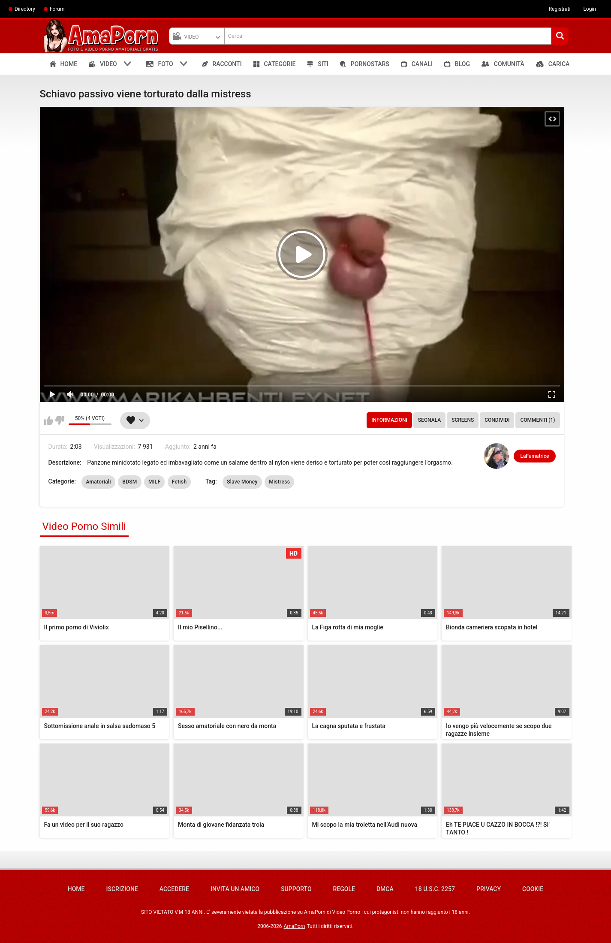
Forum (57, 9)
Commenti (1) (537, 420)
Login (589, 9)
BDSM (129, 482)
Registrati (560, 9)
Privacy (488, 889)
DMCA (385, 889)
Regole (344, 889)
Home (76, 889)
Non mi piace (59, 420)
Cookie (532, 889)
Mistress (279, 482)
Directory (25, 9)
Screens (462, 420)
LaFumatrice (534, 456)
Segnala (429, 420)
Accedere (174, 889)
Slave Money (242, 482)
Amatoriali (98, 482)
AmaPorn (294, 926)
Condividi (497, 420)
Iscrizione (122, 889)
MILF (154, 482)
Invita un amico (235, 889)
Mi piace (48, 420)
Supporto (296, 889)
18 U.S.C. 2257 (435, 889)
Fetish (179, 482)
